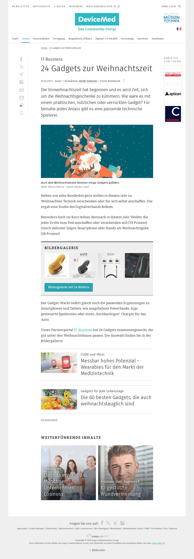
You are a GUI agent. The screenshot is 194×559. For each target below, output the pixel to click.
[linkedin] (21, 82)
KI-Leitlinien (157, 528)
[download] (21, 105)
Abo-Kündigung (101, 528)
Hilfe (147, 528)
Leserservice (87, 528)
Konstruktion (41, 38)
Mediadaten (116, 528)
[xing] (21, 74)
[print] (21, 97)
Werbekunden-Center (133, 528)
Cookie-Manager (37, 528)
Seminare (158, 38)
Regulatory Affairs (80, 38)
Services (142, 38)
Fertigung (59, 38)
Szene (26, 38)
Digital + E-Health (106, 38)
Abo (166, 528)
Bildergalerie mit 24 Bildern (68, 287)
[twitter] (21, 66)
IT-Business (83, 330)
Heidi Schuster (88, 81)
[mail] (21, 90)
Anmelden (168, 6)
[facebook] (21, 58)
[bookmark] (123, 81)
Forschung (127, 38)
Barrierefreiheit (66, 528)
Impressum (22, 528)
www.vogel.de (158, 543)
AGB (77, 528)
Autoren (173, 528)
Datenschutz (52, 528)
